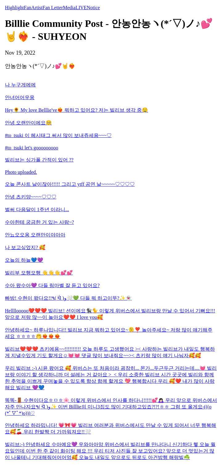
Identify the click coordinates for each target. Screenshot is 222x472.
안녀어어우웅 (20, 97)
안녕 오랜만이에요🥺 (28, 122)
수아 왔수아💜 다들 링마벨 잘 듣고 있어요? (52, 285)
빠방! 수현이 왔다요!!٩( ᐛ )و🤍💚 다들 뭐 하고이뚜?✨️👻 (68, 298)
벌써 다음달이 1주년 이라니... (37, 209)
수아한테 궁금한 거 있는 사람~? (39, 222)
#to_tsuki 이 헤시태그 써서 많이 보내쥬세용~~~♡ (58, 135)
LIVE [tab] (81, 7)
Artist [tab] (36, 7)
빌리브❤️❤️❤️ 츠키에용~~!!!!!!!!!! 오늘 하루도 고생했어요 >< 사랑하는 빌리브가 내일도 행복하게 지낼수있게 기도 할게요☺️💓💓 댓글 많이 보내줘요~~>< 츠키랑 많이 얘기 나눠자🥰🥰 (110, 352)
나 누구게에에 (20, 84)
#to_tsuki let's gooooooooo (31, 147)
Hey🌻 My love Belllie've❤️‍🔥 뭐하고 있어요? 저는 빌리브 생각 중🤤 (76, 110)
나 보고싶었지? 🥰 (25, 247)
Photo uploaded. (21, 172)
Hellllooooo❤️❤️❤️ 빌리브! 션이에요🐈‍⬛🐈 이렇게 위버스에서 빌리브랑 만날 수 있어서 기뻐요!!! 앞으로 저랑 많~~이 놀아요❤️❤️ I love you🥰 (110, 314)
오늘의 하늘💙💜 (24, 260)
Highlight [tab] (14, 7)
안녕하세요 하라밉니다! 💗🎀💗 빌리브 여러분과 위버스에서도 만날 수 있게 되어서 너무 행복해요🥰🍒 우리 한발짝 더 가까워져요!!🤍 (110, 428)
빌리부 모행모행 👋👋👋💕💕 (39, 272)
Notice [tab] (93, 7)
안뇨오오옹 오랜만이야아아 (35, 234)
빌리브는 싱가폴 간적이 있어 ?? (39, 159)
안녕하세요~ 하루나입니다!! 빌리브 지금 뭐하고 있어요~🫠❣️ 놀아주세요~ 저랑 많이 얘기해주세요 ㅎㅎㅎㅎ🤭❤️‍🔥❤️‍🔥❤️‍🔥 (108, 333)
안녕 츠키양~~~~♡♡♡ (30, 196)
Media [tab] (69, 7)
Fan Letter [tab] (53, 7)
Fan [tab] (27, 7)
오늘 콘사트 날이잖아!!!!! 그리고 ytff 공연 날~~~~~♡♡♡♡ (70, 184)
